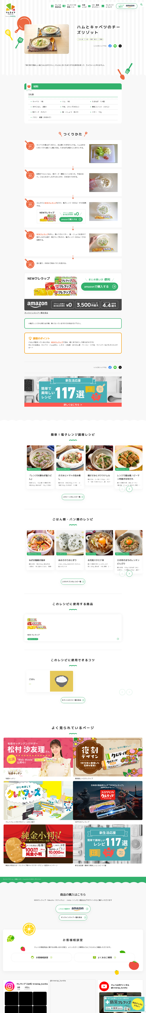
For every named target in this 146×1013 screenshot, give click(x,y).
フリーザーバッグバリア (73, 962)
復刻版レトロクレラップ (16, 965)
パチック (124, 959)
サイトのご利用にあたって (111, 984)
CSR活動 (84, 990)
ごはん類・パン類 (83, 39)
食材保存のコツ (14, 982)
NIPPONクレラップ (14, 968)
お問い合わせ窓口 (87, 995)
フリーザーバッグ (70, 959)
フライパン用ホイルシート (45, 959)
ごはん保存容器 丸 (70, 965)
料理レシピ (18, 780)
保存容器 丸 (68, 971)
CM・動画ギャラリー (92, 6)
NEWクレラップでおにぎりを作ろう (55, 991)
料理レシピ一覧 (48, 988)
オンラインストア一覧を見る (36, 313)
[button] (129, 490)
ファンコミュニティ (88, 993)
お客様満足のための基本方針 (112, 982)
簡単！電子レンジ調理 (96, 39)
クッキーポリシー (108, 996)
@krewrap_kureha (58, 881)
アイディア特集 (14, 985)
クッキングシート (42, 962)
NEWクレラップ (50, 203)
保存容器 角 (68, 968)
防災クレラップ (13, 962)
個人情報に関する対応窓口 (111, 993)
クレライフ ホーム (8, 780)
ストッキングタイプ (99, 959)
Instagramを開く (38, 924)
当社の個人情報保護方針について (113, 991)
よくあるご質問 (87, 982)
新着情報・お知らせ (88, 987)
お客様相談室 (86, 985)
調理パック (40, 965)
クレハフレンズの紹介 (129, 971)
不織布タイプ (97, 962)
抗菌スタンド (97, 965)
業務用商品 (125, 965)
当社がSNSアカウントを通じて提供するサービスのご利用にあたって (123, 988)
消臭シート (96, 968)
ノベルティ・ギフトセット (130, 968)
